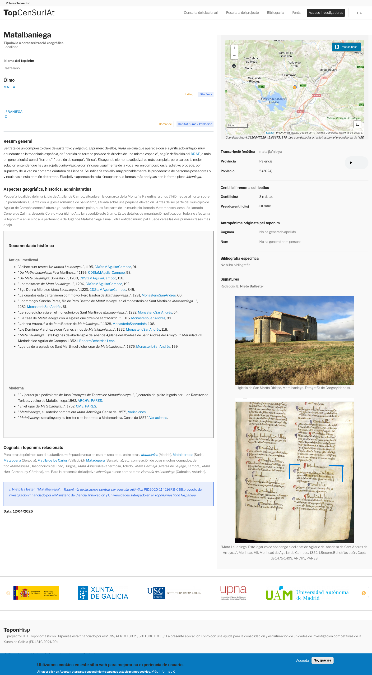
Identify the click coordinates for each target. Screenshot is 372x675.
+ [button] (234, 48)
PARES (90, 406)
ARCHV (83, 400)
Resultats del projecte (242, 12)
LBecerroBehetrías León (96, 341)
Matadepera (95, 460)
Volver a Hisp (17, 3)
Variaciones (137, 412)
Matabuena (12, 460)
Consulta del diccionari (201, 12)
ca (359, 13)
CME (80, 406)
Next (363, 593)
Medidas (357, 124)
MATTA (9, 87)
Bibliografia (275, 12)
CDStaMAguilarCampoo (112, 267)
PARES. (97, 400)
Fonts (296, 12)
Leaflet (270, 132)
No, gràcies (322, 660)
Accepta (302, 660)
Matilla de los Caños (52, 460)
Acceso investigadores (326, 12)
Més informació (163, 671)
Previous (8, 593)
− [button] (234, 55)
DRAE (195, 154)
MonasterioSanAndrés (159, 295)
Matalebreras (183, 455)
